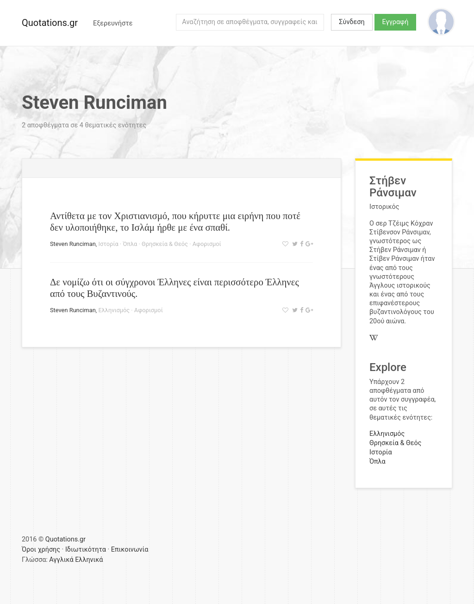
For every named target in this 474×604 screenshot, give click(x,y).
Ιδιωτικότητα (85, 550)
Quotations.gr (50, 22)
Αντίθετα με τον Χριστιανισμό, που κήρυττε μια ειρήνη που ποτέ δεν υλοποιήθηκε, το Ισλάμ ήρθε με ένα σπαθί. (175, 221)
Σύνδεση (351, 22)
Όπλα (130, 243)
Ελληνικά (89, 560)
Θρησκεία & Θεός (165, 243)
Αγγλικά (61, 560)
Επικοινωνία (130, 550)
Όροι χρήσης (41, 550)
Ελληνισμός (114, 310)
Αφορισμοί (207, 243)
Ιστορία (108, 243)
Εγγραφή (395, 22)
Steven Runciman (73, 243)
